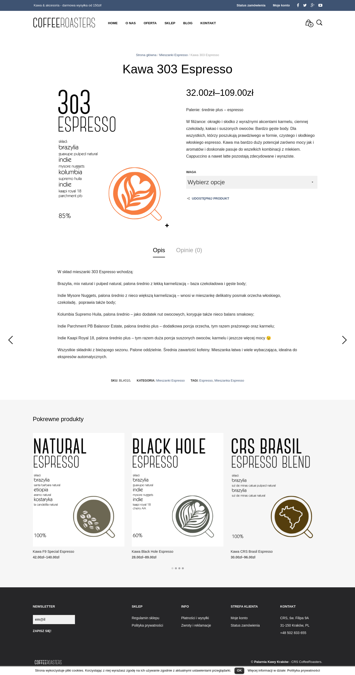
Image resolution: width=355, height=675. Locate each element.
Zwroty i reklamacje (196, 625)
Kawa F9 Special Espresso (53, 551)
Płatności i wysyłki (195, 618)
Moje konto (281, 5)
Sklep (170, 23)
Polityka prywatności (303, 670)
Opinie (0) (189, 250)
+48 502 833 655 (293, 633)
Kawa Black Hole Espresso (152, 551)
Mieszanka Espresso (229, 380)
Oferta (150, 23)
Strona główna (146, 55)
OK (239, 670)
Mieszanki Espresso (173, 55)
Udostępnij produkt (208, 198)
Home (113, 23)
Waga (191, 172)
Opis (159, 250)
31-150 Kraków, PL (294, 625)
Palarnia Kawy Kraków (271, 662)
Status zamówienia (251, 5)
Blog (188, 23)
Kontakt (208, 23)
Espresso (206, 380)
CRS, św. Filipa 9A (294, 618)
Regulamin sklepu (145, 618)
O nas (131, 23)
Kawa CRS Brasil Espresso (252, 551)
